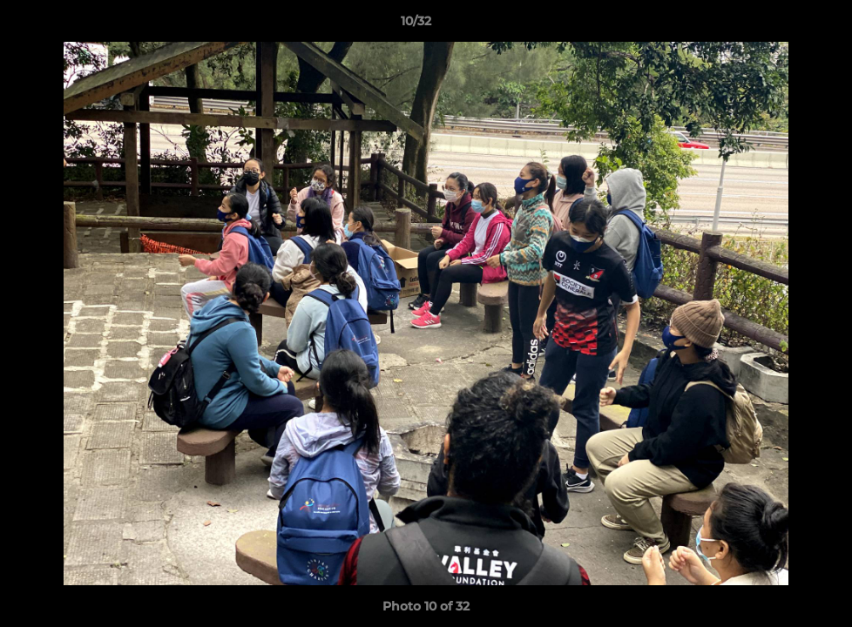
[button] (778, 25)
